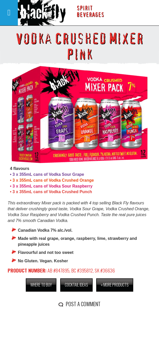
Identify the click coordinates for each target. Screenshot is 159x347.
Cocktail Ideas (76, 285)
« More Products (115, 285)
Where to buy (41, 285)
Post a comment (83, 304)
